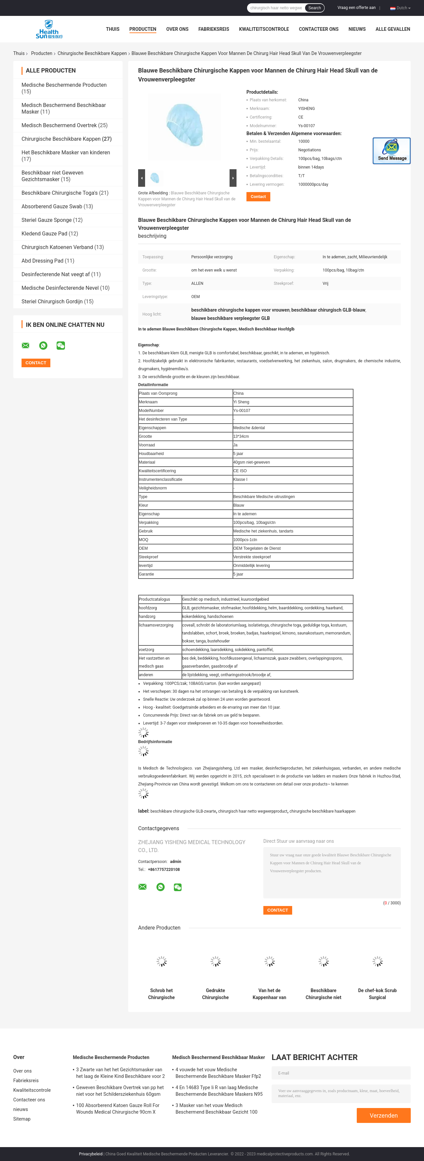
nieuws (357, 29)
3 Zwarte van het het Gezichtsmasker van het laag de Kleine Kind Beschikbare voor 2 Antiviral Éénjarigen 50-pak (120, 1074)
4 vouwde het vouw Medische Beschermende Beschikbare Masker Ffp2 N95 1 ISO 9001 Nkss (218, 1074)
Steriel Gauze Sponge (47, 220)
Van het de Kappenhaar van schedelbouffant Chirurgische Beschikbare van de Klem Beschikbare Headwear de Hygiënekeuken (269, 994)
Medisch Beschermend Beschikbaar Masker (218, 1057)
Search (314, 8)
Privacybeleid (91, 1154)
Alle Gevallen (393, 29)
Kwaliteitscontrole (264, 29)
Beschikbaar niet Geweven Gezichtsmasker (52, 176)
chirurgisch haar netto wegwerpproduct (253, 811)
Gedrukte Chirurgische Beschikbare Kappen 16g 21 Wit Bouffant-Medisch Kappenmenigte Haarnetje (215, 994)
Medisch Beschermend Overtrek (59, 125)
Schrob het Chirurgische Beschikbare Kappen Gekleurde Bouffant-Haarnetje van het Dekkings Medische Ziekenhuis (161, 994)
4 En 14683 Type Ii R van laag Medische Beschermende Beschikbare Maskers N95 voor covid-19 (219, 1092)
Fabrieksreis (213, 29)
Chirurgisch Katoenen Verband (57, 247)
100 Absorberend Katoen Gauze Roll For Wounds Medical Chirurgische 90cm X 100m (117, 1110)
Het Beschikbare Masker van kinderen (66, 152)
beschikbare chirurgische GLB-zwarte (183, 811)
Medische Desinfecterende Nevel (60, 288)
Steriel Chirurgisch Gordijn (52, 301)
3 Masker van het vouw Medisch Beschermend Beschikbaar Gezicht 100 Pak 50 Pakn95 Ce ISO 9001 (216, 1110)
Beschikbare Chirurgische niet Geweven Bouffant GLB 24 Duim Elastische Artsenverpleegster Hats (323, 994)
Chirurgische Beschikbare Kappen (92, 53)
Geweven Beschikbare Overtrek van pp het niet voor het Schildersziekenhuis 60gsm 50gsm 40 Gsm (120, 1092)
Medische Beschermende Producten (64, 85)
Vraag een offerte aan (357, 7)
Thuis (113, 29)
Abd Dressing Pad (43, 261)
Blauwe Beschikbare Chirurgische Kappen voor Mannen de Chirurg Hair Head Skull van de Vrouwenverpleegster (187, 199)
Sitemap (21, 1119)
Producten (143, 29)
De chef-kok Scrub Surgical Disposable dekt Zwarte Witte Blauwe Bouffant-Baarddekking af (377, 994)
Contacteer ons (319, 29)
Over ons (177, 29)
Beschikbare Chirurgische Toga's (60, 193)
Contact (258, 196)
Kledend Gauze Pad (44, 233)
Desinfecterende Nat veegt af (56, 274)
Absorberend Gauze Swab (52, 206)
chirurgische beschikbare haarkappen (322, 811)
